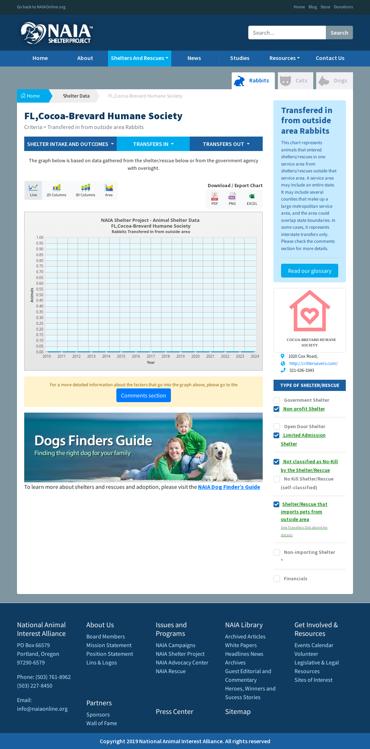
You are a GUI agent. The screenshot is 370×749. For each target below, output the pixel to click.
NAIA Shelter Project (180, 653)
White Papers (241, 645)
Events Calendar (314, 645)
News (194, 57)
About (85, 57)
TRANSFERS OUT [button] (224, 143)
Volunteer (306, 653)
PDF (214, 199)
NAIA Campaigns (175, 645)
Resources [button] (283, 57)
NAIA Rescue (171, 671)
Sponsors (98, 714)
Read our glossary (309, 270)
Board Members (105, 636)
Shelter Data (76, 95)
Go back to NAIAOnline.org (41, 6)
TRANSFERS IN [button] (151, 143)
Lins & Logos (101, 662)
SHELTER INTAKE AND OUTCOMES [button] (68, 143)
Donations (343, 6)
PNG (232, 199)
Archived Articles (245, 636)
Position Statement (109, 653)
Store (325, 6)
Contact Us (330, 57)
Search (339, 32)
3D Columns (85, 190)
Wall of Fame (101, 723)
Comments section (143, 395)
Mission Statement (109, 645)
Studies (239, 57)
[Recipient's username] (287, 32)
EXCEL (252, 199)
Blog (313, 6)
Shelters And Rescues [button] (137, 57)
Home (299, 6)
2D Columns (56, 190)
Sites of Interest (313, 679)
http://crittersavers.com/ (313, 363)
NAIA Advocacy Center (182, 662)
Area (108, 190)
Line (33, 190)
